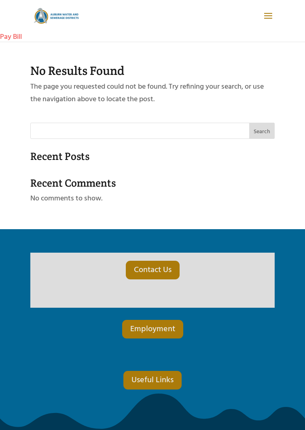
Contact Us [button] (153, 270)
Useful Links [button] (152, 380)
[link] (59, 16)
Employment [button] (152, 329)
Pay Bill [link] (11, 37)
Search (262, 131)
